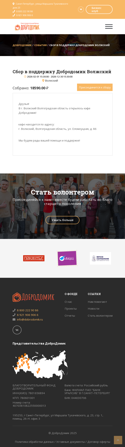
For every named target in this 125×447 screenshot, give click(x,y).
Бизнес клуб (96, 9)
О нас (68, 301)
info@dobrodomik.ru (28, 319)
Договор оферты (98, 441)
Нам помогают (97, 301)
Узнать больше (62, 220)
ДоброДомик (22, 45)
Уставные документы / (71, 441)
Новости (93, 308)
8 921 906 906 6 (24, 15)
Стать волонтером (100, 315)
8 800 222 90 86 (24, 11)
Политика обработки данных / (35, 441)
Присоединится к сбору (95, 87)
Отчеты (70, 315)
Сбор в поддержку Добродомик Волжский (79, 45)
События (40, 45)
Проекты (71, 308)
